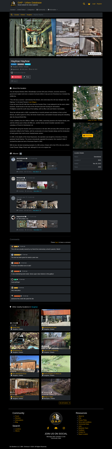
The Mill (19, 199)
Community (41, 9)
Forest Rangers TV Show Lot (51, 373)
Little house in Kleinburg (50, 350)
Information (52, 9)
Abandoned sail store (49, 327)
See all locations (65, 403)
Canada (12, 9)
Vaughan (29, 14)
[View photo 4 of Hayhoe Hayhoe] (67, 47)
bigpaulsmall (15, 69)
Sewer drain (15, 327)
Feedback (81, 430)
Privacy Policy (82, 420)
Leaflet (100, 118)
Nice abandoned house (18, 373)
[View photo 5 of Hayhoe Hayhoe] (91, 47)
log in (56, 242)
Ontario (23, 14)
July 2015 (19, 160)
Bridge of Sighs (47, 396)
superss (15, 287)
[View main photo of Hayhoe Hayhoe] (33, 37)
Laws (80, 426)
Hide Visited (77, 118)
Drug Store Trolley (17, 396)
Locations (18, 429)
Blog (16, 422)
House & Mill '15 (21, 180)
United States (21, 9)
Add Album (16, 77)
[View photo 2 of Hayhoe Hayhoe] (67, 28)
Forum (17, 416)
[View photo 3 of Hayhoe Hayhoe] (91, 28)
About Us (81, 416)
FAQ (79, 418)
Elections (18, 418)
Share (27, 77)
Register (99, 4)
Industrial (28, 64)
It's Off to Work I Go (22, 218)
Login (94, 4)
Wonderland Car (16, 350)
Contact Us (81, 432)
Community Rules (83, 424)
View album (37, 171)
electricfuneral (22, 158)
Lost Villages (32, 102)
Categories (31, 9)
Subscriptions (19, 420)
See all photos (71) (94, 53)
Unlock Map (87, 135)
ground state (16, 271)
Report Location (83, 434)
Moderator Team (83, 428)
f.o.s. (15, 279)
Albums (17, 431)
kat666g (15, 246)
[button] (87, 102)
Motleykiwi (21, 177)
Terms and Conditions (84, 422)
